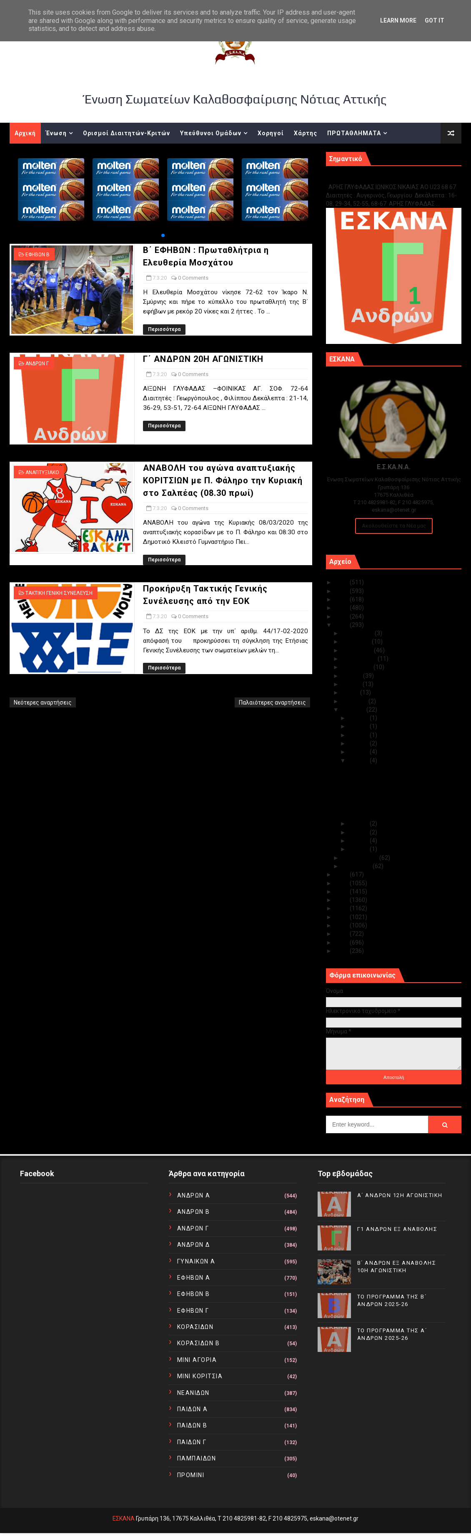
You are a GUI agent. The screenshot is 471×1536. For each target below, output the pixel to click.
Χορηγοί (271, 133)
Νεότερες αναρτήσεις (43, 702)
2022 (342, 607)
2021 (342, 616)
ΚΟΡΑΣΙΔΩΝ (195, 1327)
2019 (342, 874)
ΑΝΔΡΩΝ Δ (193, 1244)
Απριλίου (355, 701)
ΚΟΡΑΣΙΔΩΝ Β (198, 1343)
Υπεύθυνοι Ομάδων (210, 133)
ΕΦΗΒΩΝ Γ (193, 1310)
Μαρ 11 (359, 726)
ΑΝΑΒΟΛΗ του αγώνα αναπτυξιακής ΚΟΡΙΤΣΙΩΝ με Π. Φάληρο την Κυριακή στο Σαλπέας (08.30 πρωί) (223, 480)
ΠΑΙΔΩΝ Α (192, 1409)
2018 (342, 883)
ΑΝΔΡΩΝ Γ (37, 363)
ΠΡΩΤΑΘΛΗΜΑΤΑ (354, 133)
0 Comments (193, 278)
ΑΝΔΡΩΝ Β (193, 1211)
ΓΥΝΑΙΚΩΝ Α (196, 1261)
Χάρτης (305, 133)
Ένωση (56, 133)
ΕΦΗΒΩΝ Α (193, 1277)
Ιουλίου (352, 675)
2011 (342, 942)
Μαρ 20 (359, 718)
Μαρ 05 (359, 832)
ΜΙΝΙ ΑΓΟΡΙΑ (197, 1360)
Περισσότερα (164, 329)
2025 (342, 582)
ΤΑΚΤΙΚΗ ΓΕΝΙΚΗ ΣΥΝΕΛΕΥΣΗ (59, 593)
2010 (342, 950)
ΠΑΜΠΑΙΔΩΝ (196, 1458)
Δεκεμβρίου (358, 633)
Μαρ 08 (359, 751)
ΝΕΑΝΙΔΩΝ (193, 1392)
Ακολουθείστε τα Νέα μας (394, 526)
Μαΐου (351, 692)
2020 (342, 624)
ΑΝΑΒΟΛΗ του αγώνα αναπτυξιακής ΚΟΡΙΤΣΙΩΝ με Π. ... (396, 796)
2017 (342, 891)
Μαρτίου (354, 709)
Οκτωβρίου (358, 650)
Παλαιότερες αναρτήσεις (272, 702)
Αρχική (25, 133)
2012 (342, 933)
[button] (163, 235)
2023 (342, 599)
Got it (434, 20)
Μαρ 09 (359, 743)
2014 (342, 917)
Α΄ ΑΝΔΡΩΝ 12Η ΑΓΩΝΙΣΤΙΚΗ (400, 1195)
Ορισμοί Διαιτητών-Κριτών (126, 133)
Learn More (398, 20)
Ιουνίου (352, 684)
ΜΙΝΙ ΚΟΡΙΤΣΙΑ (200, 1376)
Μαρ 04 (359, 840)
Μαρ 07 (359, 760)
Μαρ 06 (359, 823)
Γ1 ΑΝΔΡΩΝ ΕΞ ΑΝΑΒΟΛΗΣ (368, 178)
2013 (342, 925)
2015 (342, 908)
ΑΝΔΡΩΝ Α (193, 1195)
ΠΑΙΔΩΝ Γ (192, 1442)
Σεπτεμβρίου (360, 658)
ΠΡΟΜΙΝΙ (191, 1475)
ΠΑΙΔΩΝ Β (192, 1425)
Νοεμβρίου (357, 641)
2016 (342, 900)
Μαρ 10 (359, 735)
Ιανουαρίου (357, 866)
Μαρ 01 (359, 849)
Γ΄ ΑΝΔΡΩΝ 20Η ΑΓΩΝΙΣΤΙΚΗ (203, 359)
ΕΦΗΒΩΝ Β (37, 255)
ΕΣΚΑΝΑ (124, 1518)
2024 (342, 591)
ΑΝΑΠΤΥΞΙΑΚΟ (42, 472)
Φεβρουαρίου (360, 857)
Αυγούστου (357, 667)
